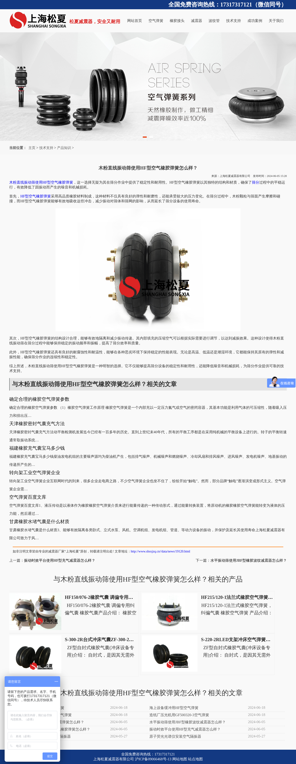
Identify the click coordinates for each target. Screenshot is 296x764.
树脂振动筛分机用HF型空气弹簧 (38, 708)
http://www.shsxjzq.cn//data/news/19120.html (160, 551)
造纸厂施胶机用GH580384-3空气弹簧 (42, 715)
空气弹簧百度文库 (27, 497)
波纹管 (214, 21)
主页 (31, 148)
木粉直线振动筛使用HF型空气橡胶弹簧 (41, 182)
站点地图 (195, 759)
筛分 (255, 182)
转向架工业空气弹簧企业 (34, 472)
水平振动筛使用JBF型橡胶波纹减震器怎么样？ (248, 560)
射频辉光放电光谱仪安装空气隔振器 (41, 736)
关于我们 (276, 21)
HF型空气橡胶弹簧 (35, 196)
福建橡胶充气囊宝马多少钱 (37, 448)
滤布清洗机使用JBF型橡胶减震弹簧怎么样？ (48, 722)
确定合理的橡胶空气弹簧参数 (39, 399)
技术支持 (233, 21)
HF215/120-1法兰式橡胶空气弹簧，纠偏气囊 (246, 597)
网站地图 (179, 759)
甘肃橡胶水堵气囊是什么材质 (39, 521)
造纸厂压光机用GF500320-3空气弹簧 (179, 715)
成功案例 (254, 21)
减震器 (196, 21)
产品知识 (64, 148)
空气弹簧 (155, 21)
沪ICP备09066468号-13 (153, 759)
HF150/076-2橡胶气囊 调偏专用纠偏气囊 (106, 597)
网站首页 (134, 21)
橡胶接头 (177, 21)
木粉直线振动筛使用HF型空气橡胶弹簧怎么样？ (51, 729)
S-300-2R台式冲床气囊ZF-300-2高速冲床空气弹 (113, 639)
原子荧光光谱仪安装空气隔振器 (175, 736)
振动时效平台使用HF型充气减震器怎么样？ (59, 560)
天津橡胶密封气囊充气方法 (37, 423)
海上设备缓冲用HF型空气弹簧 (173, 708)
